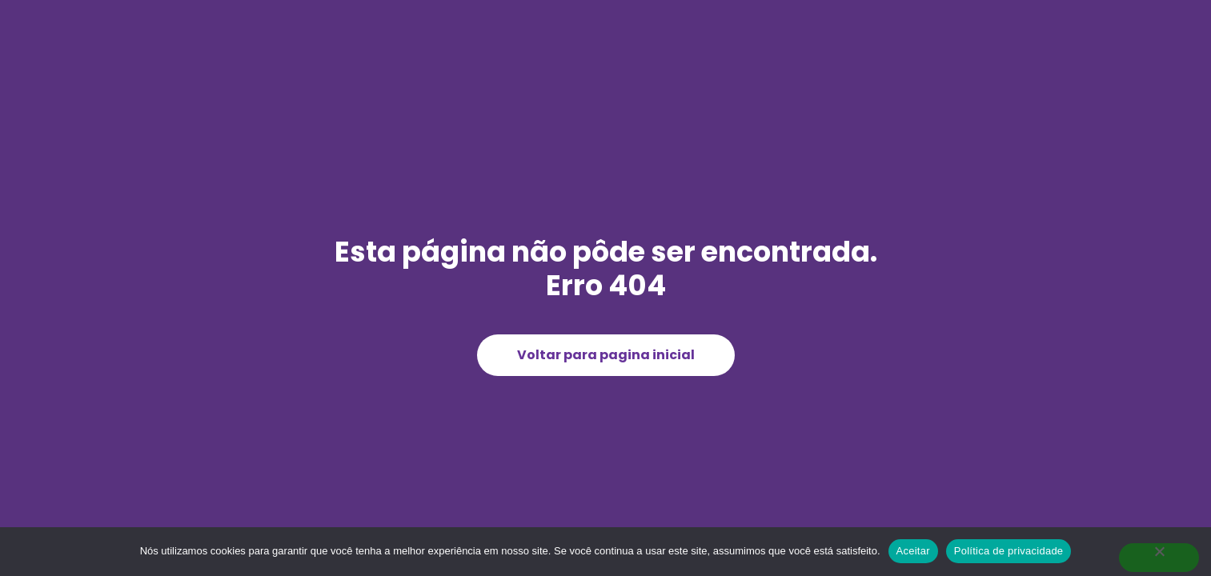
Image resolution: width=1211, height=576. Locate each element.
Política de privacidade (1009, 551)
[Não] (1159, 557)
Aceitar (913, 551)
